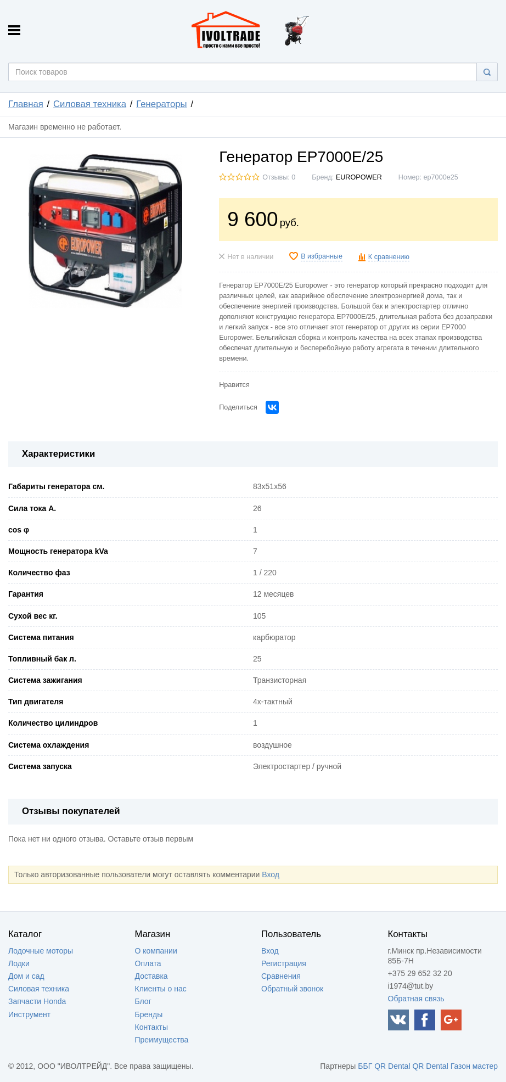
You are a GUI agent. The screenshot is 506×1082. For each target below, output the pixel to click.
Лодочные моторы (40, 950)
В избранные (321, 256)
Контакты (151, 1027)
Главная (25, 104)
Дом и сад (26, 976)
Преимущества (162, 1039)
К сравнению (388, 257)
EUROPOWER (359, 177)
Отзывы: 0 (278, 177)
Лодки (19, 963)
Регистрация (283, 963)
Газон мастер (474, 1066)
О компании (156, 950)
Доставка (151, 976)
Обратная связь (416, 998)
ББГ (365, 1066)
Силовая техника (89, 104)
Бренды (149, 1014)
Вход (270, 874)
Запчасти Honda (37, 1001)
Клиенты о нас (161, 988)
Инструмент (29, 1014)
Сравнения (281, 976)
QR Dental (392, 1066)
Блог (143, 1001)
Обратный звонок (292, 988)
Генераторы (161, 104)
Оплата (148, 963)
